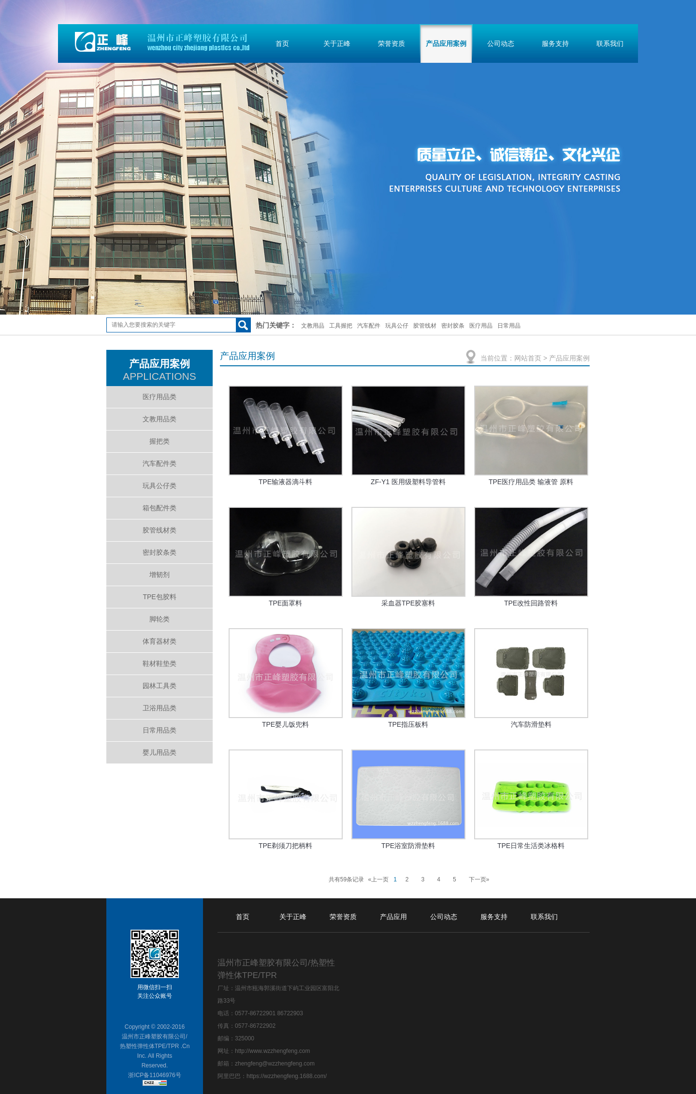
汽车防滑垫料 (531, 724)
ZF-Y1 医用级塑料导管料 (408, 482)
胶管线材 (424, 325)
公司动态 (500, 43)
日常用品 (509, 325)
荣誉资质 (391, 43)
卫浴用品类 (159, 708)
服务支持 (555, 43)
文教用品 (312, 325)
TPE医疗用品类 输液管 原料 (531, 482)
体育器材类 (159, 641)
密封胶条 (452, 325)
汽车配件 (368, 325)
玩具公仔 (396, 325)
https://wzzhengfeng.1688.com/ (286, 1076)
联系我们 (610, 43)
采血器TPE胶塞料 (408, 603)
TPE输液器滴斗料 (285, 482)
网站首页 (527, 358)
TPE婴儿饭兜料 (285, 724)
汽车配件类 (159, 463)
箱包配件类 (159, 508)
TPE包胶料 (159, 597)
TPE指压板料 (408, 724)
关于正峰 (336, 43)
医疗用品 (481, 325)
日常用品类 (159, 730)
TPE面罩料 (285, 603)
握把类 (159, 441)
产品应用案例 (446, 43)
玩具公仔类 (159, 485)
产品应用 (393, 917)
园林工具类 (159, 686)
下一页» (479, 879)
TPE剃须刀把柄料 (285, 845)
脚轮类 (159, 619)
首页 (282, 43)
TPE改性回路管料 (531, 603)
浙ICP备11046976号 (154, 1075)
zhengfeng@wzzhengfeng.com (275, 1063)
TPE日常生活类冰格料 (531, 845)
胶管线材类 (159, 530)
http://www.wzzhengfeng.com (272, 1051)
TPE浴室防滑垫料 (408, 845)
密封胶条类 (159, 552)
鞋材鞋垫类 (159, 663)
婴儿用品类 (159, 752)
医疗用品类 (159, 397)
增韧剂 (159, 574)
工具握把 (340, 325)
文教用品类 (159, 419)
